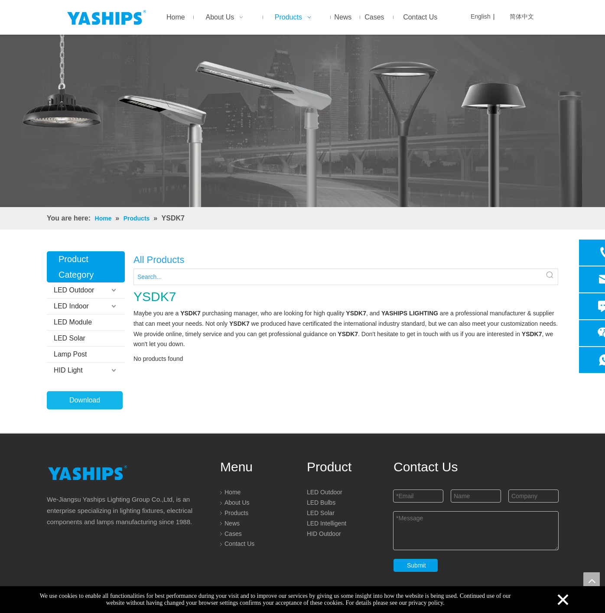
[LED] (302, 121)
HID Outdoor (324, 533)
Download (84, 400)
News (232, 523)
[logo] (87, 472)
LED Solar (69, 338)
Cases (233, 533)
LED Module (73, 322)
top (591, 580)
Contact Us (239, 543)
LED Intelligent (326, 523)
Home (232, 492)
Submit (416, 565)
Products (236, 512)
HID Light (68, 370)
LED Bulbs (321, 502)
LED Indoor (71, 306)
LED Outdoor (74, 290)
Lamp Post (70, 354)
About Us (237, 502)
